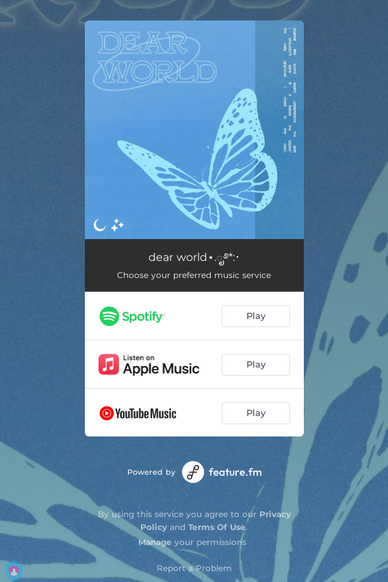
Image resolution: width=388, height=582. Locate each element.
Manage (155, 542)
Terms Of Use (217, 527)
